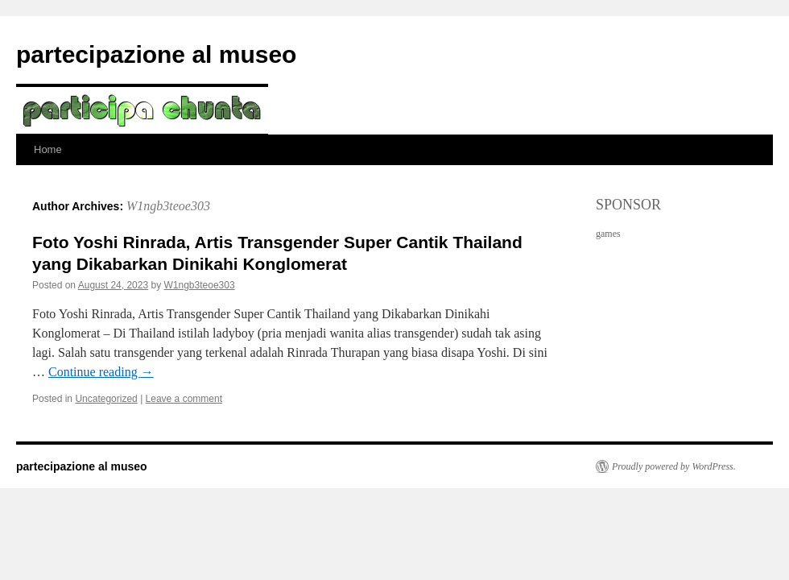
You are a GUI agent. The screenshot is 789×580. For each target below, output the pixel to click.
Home (48, 149)
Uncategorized (106, 398)
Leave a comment (184, 398)
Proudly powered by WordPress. (674, 466)
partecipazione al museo (156, 54)
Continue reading (101, 372)
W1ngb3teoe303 (168, 206)
